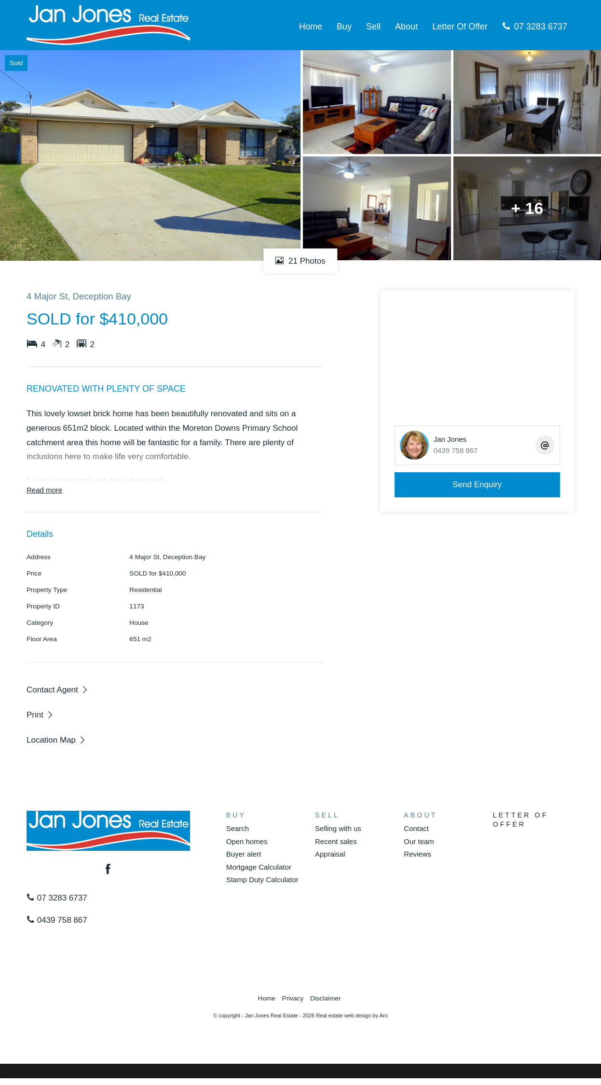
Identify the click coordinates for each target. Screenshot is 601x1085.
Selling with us (338, 828)
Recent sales (336, 841)
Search (237, 828)
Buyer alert (243, 854)
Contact (416, 828)
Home (310, 26)
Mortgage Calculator (258, 867)
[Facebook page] (108, 870)
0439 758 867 (57, 920)
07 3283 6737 (534, 26)
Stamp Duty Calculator (262, 879)
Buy (344, 26)
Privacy (293, 998)
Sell (373, 26)
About (406, 26)
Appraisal (330, 854)
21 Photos (300, 260)
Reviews (417, 854)
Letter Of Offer (460, 26)
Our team (419, 841)
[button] (40, 714)
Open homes (247, 841)
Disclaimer (325, 998)
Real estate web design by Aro (352, 1015)
